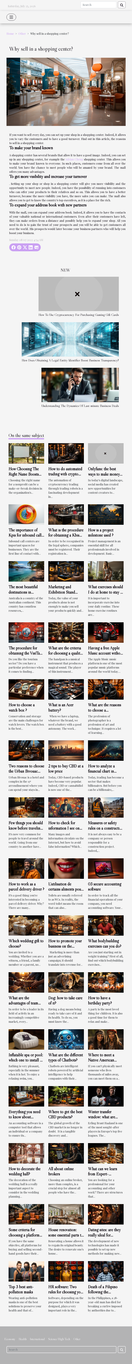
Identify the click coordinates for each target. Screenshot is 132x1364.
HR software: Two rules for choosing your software (66, 1292)
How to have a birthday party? (100, 1000)
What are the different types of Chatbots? (65, 1057)
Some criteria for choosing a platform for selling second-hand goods (24, 1237)
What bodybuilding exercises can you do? (104, 943)
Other (22, 33)
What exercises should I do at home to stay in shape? (105, 592)
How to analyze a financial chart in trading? (101, 771)
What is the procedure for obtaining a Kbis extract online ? (65, 535)
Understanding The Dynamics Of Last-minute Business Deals (80, 406)
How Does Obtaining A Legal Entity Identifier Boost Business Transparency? (70, 360)
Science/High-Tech (59, 1339)
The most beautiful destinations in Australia (23, 592)
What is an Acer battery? (60, 707)
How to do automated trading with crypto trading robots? (65, 474)
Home (10, 33)
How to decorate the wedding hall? (24, 1171)
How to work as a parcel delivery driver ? (26, 887)
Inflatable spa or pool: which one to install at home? (26, 1060)
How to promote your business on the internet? (65, 946)
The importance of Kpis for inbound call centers (25, 535)
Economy (9, 1339)
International (37, 1339)
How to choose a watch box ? (22, 707)
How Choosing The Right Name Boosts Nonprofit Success (24, 474)
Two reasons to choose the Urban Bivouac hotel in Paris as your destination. (26, 774)
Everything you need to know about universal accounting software (24, 1119)
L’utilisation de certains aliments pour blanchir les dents (65, 889)
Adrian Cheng (74, 159)
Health (23, 1339)
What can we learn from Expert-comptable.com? (102, 1174)
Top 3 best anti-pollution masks (21, 1289)
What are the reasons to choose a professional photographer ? (104, 712)
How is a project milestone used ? (100, 532)
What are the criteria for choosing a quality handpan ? (65, 653)
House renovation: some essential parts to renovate (65, 1235)
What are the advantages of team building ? (23, 1003)
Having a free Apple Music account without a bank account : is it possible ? (105, 655)
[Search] (98, 4)
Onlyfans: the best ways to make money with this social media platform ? (104, 476)
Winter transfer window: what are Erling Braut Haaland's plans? (106, 1119)
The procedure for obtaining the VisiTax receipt (25, 653)
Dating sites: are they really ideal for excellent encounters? (104, 1235)
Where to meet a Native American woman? (101, 1060)
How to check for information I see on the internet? (63, 828)
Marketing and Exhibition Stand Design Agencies (61, 592)
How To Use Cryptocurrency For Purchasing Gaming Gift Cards (79, 315)
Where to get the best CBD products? (65, 1114)
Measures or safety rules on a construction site (105, 828)
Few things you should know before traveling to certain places (26, 828)
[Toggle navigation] (11, 17)
